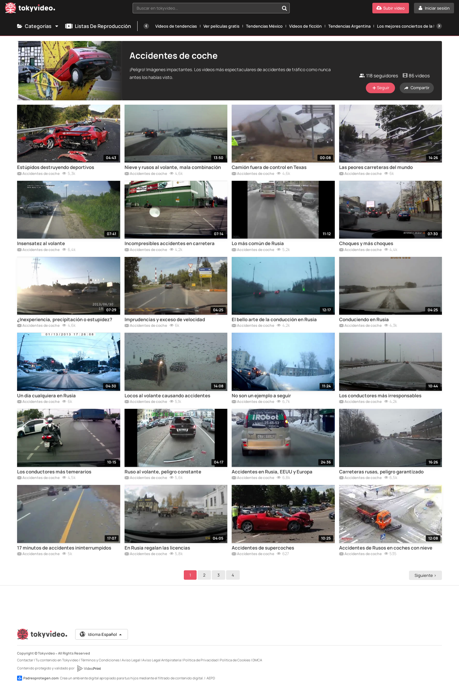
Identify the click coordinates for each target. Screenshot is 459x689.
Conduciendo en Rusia (364, 320)
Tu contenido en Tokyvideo (57, 660)
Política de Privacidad (200, 660)
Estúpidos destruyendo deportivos (55, 167)
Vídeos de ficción (305, 26)
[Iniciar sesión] (434, 8)
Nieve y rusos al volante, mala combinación (173, 167)
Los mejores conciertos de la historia (412, 26)
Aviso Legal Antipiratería (161, 660)
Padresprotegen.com (38, 678)
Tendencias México (264, 26)
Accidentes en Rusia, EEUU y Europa (272, 472)
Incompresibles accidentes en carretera (170, 243)
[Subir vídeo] (390, 8)
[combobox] (211, 8)
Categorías (38, 26)
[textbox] (206, 8)
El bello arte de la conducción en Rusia (274, 320)
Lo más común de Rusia (258, 243)
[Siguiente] (439, 26)
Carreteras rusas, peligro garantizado (381, 472)
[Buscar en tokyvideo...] (284, 8)
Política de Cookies (235, 660)
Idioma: (101, 634)
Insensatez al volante (41, 243)
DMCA (257, 660)
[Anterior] (146, 26)
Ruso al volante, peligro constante (163, 472)
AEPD (211, 678)
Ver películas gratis (221, 26)
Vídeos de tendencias (176, 26)
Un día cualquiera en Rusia (46, 396)
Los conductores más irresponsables (380, 396)
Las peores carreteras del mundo (376, 167)
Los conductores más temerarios (54, 472)
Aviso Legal (131, 660)
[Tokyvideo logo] (30, 9)
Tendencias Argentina (349, 26)
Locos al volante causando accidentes (167, 396)
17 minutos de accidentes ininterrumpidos (64, 548)
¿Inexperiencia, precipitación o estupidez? (64, 320)
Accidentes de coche (38, 174)
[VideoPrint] (88, 668)
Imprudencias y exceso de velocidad (165, 320)
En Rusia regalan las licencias (157, 548)
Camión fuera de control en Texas (269, 167)
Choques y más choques (366, 243)
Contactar (25, 660)
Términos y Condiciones (100, 660)
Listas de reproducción (98, 26)
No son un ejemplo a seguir (261, 396)
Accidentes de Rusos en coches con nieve (385, 548)
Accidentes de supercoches (263, 548)
